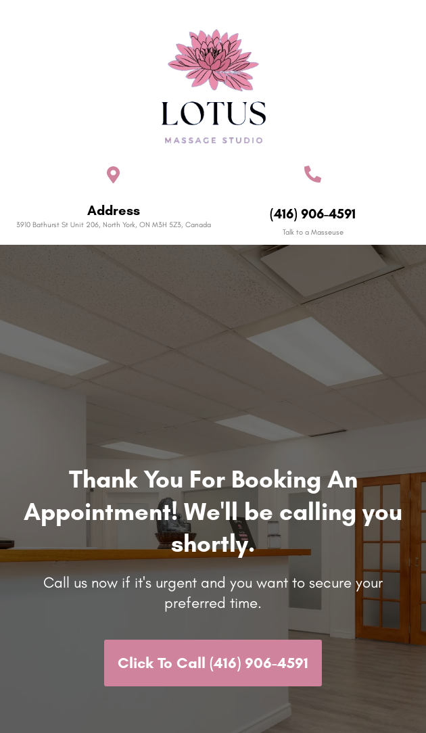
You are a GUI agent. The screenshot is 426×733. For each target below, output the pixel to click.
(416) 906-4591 (313, 214)
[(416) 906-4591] (312, 174)
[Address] (113, 174)
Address (113, 210)
